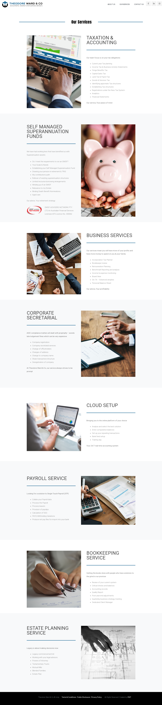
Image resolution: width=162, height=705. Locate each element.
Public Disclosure (83, 697)
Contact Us (139, 4)
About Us (111, 4)
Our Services (125, 4)
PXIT (129, 697)
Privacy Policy (96, 697)
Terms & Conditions (69, 697)
